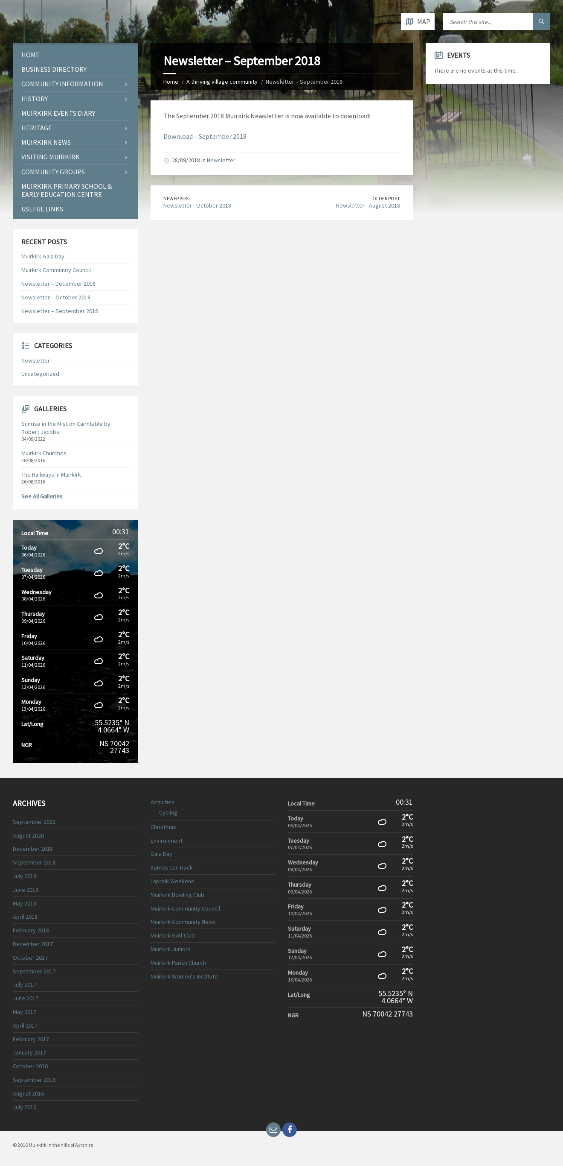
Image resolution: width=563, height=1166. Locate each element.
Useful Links (42, 209)
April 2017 (25, 1025)
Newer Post (177, 198)
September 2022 (34, 822)
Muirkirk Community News (183, 922)
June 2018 (25, 890)
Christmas (163, 827)
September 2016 (34, 1080)
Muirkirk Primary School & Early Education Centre (66, 190)
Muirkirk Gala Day (42, 256)
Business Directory (54, 69)
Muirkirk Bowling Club (177, 895)
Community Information (62, 83)
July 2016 (24, 1107)
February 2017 (31, 1039)
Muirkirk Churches (44, 453)
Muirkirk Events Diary (58, 113)
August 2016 (28, 1093)
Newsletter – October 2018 (55, 297)
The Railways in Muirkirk (51, 474)
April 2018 (25, 916)
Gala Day (161, 854)
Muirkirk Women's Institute (184, 976)
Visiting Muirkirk (50, 156)
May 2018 (24, 903)
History (34, 98)
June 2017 (25, 998)
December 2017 (33, 944)
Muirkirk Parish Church (178, 963)
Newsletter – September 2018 (59, 311)
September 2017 (34, 971)
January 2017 (29, 1052)
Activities (162, 802)
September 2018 (34, 862)
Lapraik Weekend (172, 881)
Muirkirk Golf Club (173, 935)
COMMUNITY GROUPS (53, 171)
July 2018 (24, 876)
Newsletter (221, 160)
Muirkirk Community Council (56, 270)
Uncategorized (40, 374)
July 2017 (24, 984)
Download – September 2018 (205, 136)
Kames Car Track (172, 867)
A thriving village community (222, 81)
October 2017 (30, 957)
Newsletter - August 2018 (368, 205)
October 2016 (30, 1066)
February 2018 (31, 930)
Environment (167, 840)
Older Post (386, 198)
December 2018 (33, 849)
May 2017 (24, 1012)
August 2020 (28, 835)
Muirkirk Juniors (171, 949)
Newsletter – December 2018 (58, 283)
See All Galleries (42, 496)
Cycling (168, 812)
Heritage (36, 127)
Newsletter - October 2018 (197, 205)
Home (170, 81)
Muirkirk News (46, 142)
